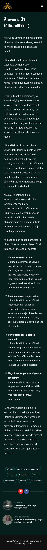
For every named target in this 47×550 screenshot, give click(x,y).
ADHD (10, 469)
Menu (41, 6)
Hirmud (23, 481)
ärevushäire (24, 475)
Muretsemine (37, 481)
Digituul (29, 543)
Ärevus (12, 475)
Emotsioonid (10, 481)
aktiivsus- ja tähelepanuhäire (29, 469)
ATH (36, 475)
